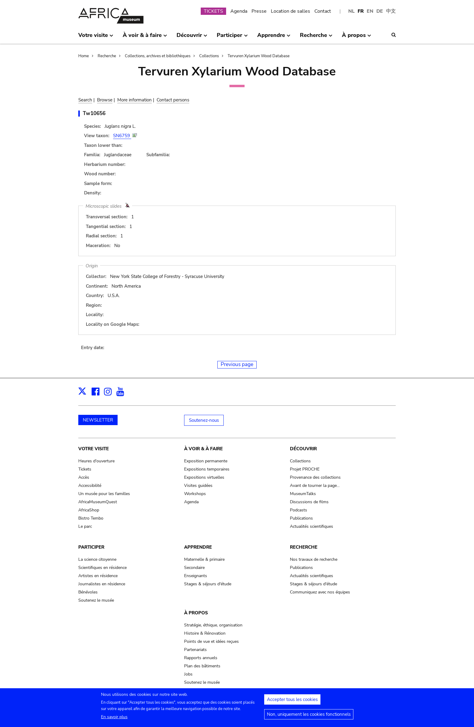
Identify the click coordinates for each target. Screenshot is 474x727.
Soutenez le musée (96, 600)
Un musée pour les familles (104, 494)
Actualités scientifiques (311, 526)
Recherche (107, 56)
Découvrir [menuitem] (192, 37)
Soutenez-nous (204, 420)
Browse (104, 100)
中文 (391, 11)
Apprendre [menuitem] (274, 37)
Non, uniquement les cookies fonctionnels (309, 716)
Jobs (188, 674)
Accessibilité (89, 485)
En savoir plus (114, 718)
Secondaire (194, 567)
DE (379, 11)
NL (351, 11)
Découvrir (303, 449)
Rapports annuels (200, 658)
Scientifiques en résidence (102, 567)
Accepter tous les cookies (292, 701)
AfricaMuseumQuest (97, 502)
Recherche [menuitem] (316, 37)
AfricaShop (88, 510)
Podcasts (298, 510)
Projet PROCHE (305, 469)
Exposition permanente (205, 461)
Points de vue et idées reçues (211, 641)
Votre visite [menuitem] (95, 37)
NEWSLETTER (98, 420)
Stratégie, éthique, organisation (213, 625)
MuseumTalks (303, 494)
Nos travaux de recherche (313, 559)
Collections (209, 56)
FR (361, 11)
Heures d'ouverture (96, 461)
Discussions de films (309, 502)
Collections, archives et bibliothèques (157, 56)
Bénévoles (88, 592)
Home (83, 56)
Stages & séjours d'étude (207, 584)
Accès (83, 477)
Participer (91, 547)
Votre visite (93, 449)
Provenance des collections (315, 477)
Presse (259, 11)
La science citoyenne (97, 559)
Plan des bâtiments (202, 666)
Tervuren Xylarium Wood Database (259, 56)
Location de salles (290, 11)
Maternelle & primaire (204, 559)
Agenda (238, 11)
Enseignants (195, 576)
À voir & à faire (203, 449)
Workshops (195, 494)
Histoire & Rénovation (205, 633)
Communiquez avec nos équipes (320, 592)
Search (85, 100)
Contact (322, 11)
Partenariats (195, 650)
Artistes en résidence (98, 576)
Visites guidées (198, 485)
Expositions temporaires (206, 469)
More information (134, 100)
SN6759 (122, 136)
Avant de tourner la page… (315, 485)
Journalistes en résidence (101, 584)
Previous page (237, 364)
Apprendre (198, 547)
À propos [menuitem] (356, 37)
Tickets (84, 469)
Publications (301, 518)
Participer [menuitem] (232, 37)
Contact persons (173, 100)
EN (370, 11)
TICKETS (213, 11)
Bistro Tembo (90, 518)
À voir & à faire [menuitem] (145, 37)
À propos (196, 613)
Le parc (85, 526)
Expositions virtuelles (204, 477)
